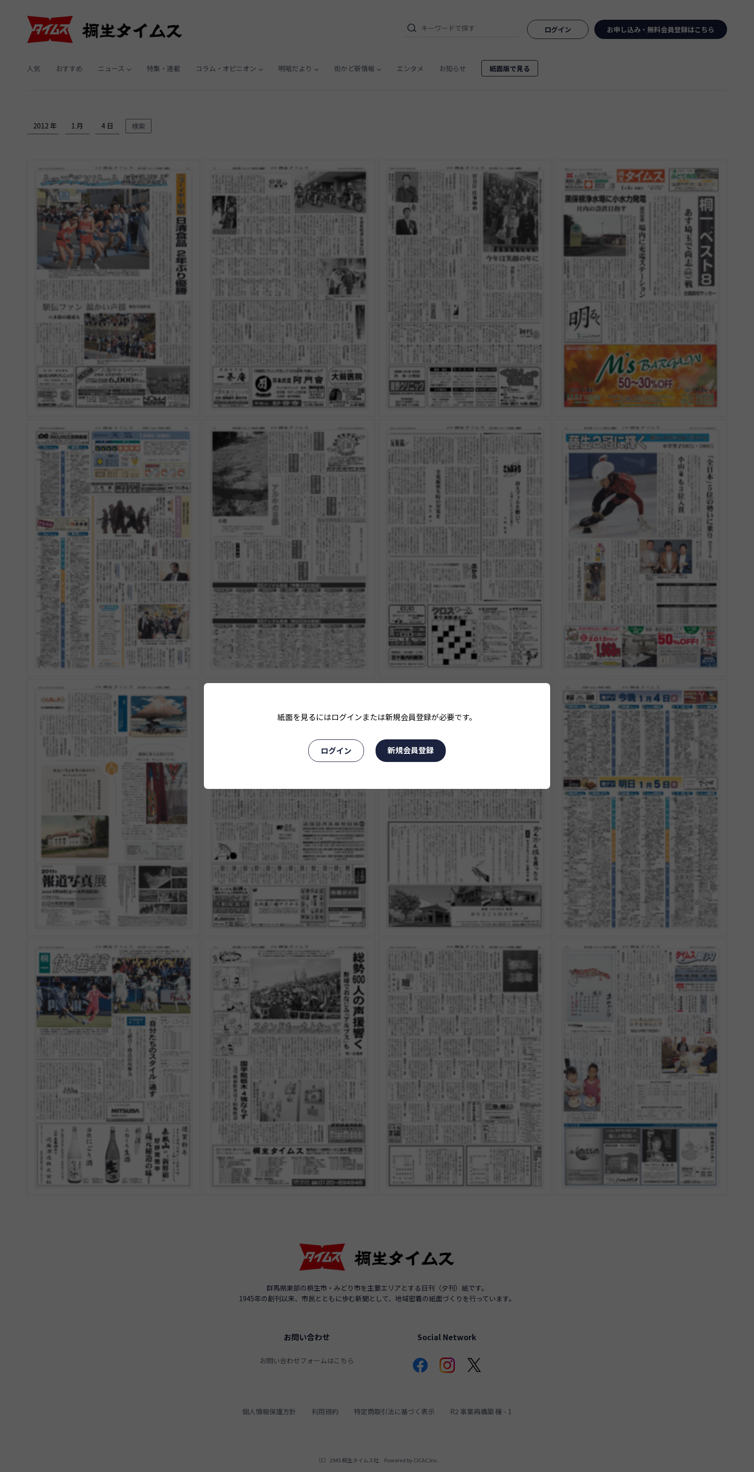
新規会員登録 (411, 750)
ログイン (336, 750)
